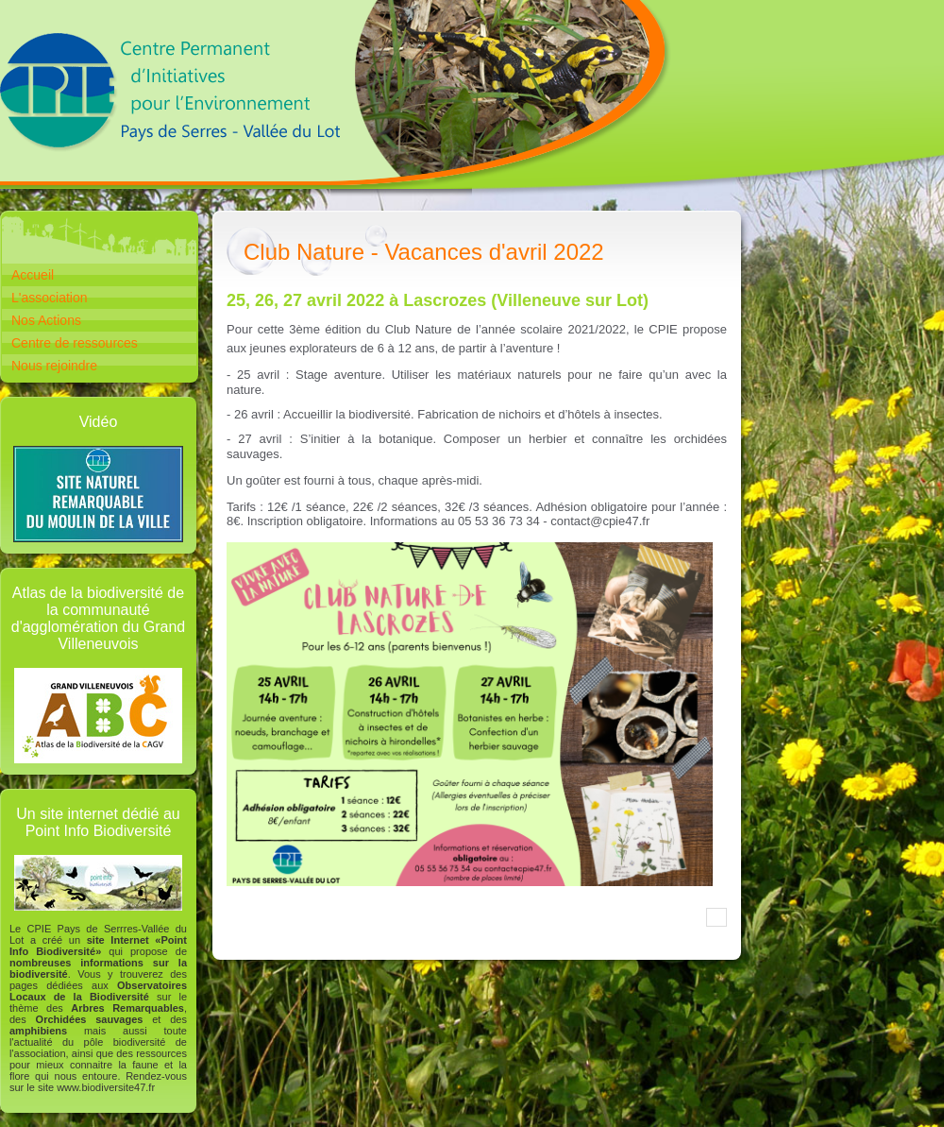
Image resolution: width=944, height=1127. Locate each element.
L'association (49, 297)
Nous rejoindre (54, 365)
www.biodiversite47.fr (106, 1087)
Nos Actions (46, 320)
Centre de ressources (74, 342)
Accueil (32, 274)
